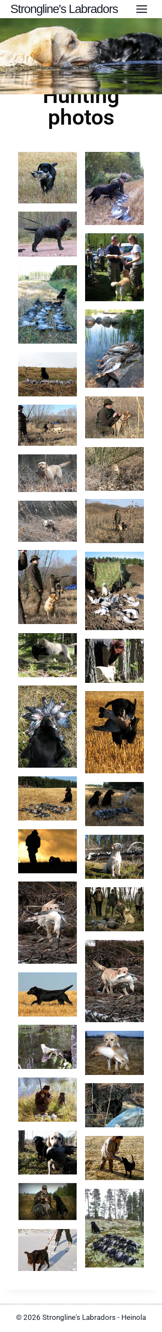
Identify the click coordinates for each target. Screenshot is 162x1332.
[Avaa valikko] (141, 9)
